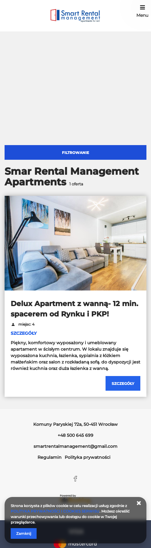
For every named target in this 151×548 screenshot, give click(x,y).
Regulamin (50, 457)
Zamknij (23, 533)
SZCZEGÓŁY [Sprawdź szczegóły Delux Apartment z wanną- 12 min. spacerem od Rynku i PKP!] (24, 333)
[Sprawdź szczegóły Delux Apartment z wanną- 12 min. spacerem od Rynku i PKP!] (123, 383)
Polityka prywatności (87, 457)
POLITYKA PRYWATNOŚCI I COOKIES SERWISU (55, 511)
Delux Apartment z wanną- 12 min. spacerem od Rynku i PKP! (74, 308)
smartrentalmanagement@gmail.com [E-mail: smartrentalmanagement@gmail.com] (75, 446)
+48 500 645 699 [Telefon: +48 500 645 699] (75, 435)
